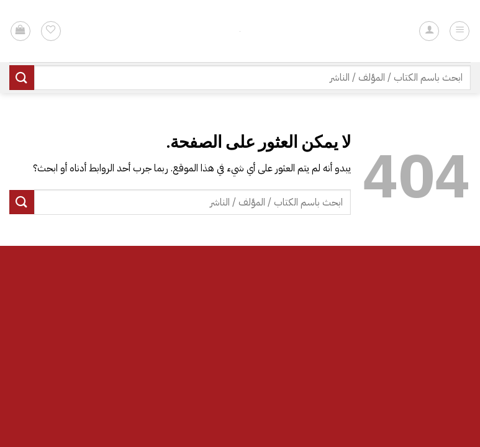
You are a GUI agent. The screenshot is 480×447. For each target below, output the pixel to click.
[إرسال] (21, 77)
